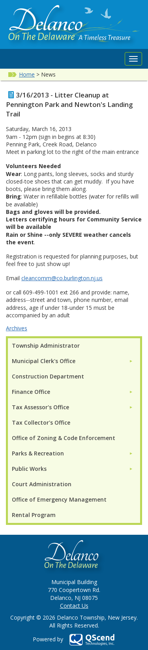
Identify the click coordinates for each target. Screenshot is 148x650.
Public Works (29, 468)
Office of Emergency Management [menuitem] (59, 499)
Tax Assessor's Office (40, 407)
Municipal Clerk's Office (43, 361)
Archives (16, 328)
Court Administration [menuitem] (41, 484)
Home (27, 74)
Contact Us (74, 605)
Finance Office (31, 391)
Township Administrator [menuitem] (46, 345)
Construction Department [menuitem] (48, 376)
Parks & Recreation (38, 453)
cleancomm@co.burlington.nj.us (62, 278)
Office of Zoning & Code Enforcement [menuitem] (63, 438)
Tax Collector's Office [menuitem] (41, 422)
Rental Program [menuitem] (34, 515)
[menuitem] (72, 361)
